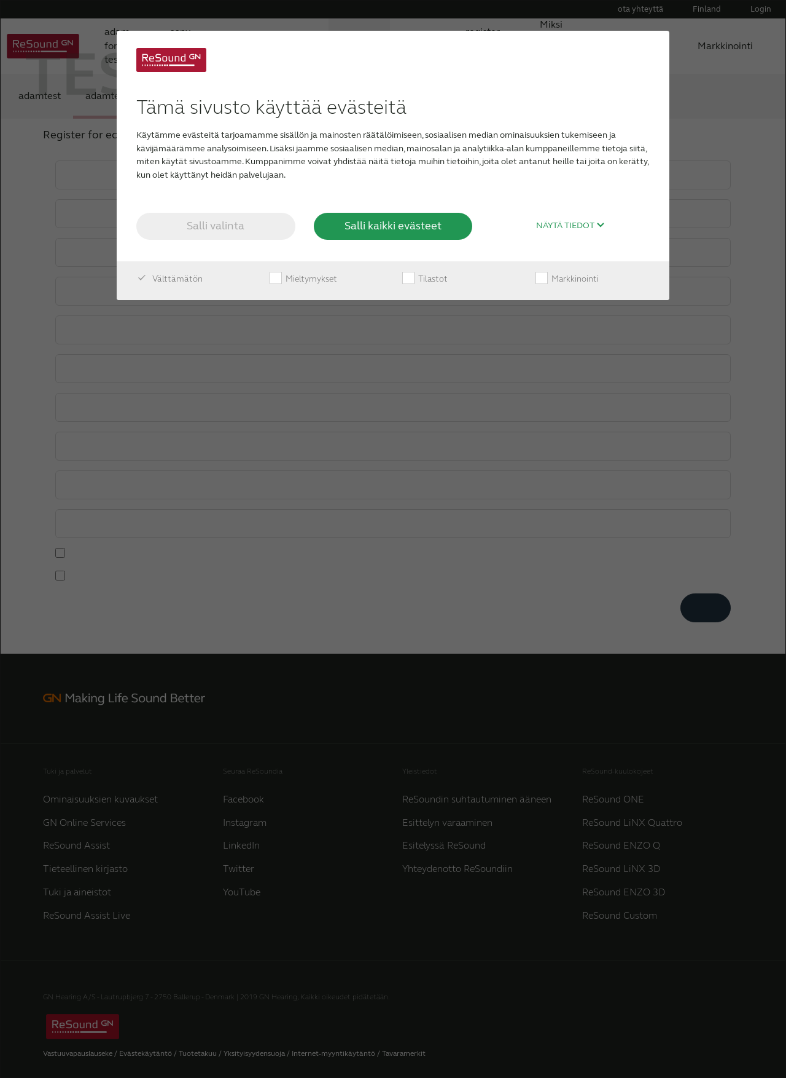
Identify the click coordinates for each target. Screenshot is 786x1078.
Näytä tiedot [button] (570, 226)
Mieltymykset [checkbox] (303, 279)
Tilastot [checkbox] (425, 279)
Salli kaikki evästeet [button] (393, 225)
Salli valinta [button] (215, 225)
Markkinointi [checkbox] (567, 279)
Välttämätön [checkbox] (169, 279)
